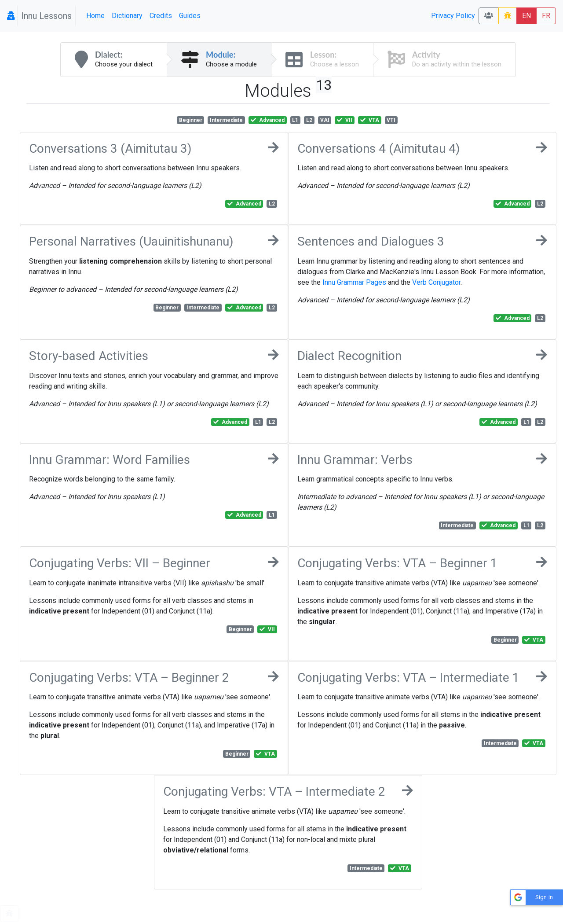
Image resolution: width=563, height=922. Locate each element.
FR (546, 15)
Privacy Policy (453, 15)
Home (95, 15)
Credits (161, 15)
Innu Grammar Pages (354, 282)
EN (526, 15)
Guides (190, 15)
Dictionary (127, 15)
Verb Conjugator (436, 282)
